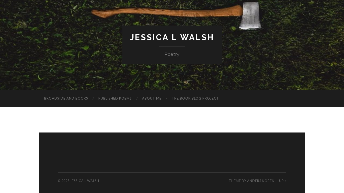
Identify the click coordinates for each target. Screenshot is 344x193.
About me (152, 98)
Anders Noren (260, 181)
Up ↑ (282, 181)
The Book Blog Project (195, 98)
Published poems (115, 98)
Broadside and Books (66, 98)
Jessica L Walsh (172, 37)
